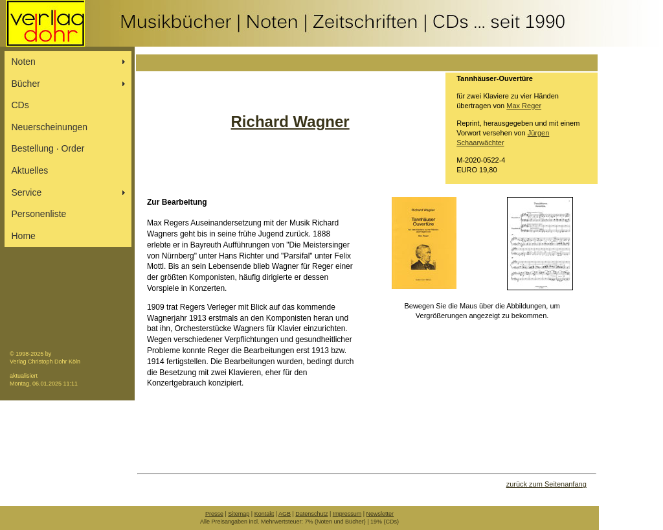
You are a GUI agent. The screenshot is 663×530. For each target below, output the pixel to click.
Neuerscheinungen (50, 127)
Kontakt (264, 514)
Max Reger (523, 105)
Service (27, 192)
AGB (284, 514)
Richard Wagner (290, 121)
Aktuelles (30, 170)
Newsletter (380, 514)
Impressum (347, 514)
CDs (20, 105)
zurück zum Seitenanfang (546, 484)
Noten (24, 61)
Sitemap (238, 514)
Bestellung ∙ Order (48, 148)
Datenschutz (311, 514)
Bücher (26, 83)
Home (24, 236)
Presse (214, 514)
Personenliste (39, 214)
